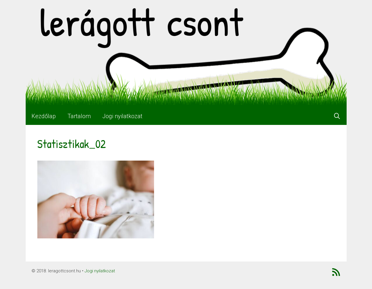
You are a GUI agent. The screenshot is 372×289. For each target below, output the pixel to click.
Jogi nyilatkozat (122, 116)
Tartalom (79, 116)
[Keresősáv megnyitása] (337, 116)
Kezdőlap (44, 116)
